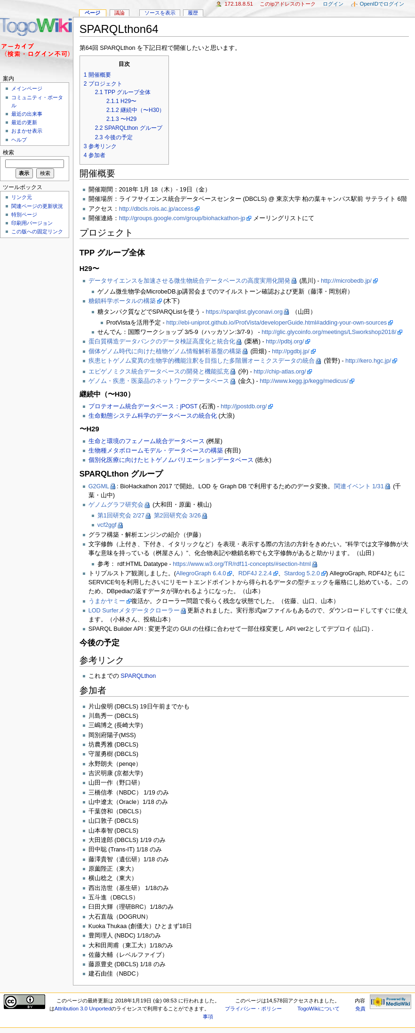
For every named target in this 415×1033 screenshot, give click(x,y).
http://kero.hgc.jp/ (368, 361)
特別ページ (24, 214)
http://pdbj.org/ (285, 341)
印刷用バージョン (32, 223)
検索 (8, 152)
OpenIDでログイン (382, 4)
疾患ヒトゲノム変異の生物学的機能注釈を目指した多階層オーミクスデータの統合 (201, 361)
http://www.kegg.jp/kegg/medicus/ (304, 381)
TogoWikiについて (318, 1008)
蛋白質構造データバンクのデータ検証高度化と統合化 (161, 341)
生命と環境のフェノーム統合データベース (146, 441)
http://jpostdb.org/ (244, 406)
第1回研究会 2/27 (120, 515)
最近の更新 (24, 122)
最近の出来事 (26, 114)
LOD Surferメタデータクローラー (134, 610)
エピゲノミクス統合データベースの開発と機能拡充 (158, 371)
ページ (92, 13)
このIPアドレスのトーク (288, 4)
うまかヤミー (106, 601)
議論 (119, 13)
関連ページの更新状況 (37, 206)
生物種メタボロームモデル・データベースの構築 (155, 450)
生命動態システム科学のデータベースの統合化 (152, 416)
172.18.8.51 (238, 4)
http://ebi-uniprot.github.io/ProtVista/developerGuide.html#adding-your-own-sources (276, 322)
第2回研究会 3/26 (177, 515)
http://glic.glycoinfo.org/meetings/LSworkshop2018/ (329, 332)
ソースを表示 (160, 13)
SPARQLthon (138, 676)
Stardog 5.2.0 (302, 573)
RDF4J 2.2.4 (254, 573)
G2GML (98, 486)
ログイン (333, 4)
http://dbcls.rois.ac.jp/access (156, 209)
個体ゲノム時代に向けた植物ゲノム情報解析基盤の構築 (164, 351)
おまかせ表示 (26, 131)
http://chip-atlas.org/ (280, 371)
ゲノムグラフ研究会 (116, 504)
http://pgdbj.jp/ (291, 351)
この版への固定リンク (37, 231)
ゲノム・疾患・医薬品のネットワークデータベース (158, 381)
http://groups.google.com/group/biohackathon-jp (182, 218)
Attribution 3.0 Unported (83, 1008)
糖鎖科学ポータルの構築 (122, 301)
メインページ (26, 88)
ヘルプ (19, 140)
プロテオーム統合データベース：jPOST (143, 406)
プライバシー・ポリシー (253, 1008)
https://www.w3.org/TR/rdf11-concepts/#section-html (242, 564)
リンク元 (21, 197)
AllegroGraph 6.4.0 (201, 573)
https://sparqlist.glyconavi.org (244, 312)
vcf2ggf (107, 525)
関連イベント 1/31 (359, 486)
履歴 (193, 13)
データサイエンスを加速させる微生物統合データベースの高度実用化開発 (189, 281)
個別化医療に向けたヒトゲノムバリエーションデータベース (171, 460)
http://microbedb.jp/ (346, 281)
